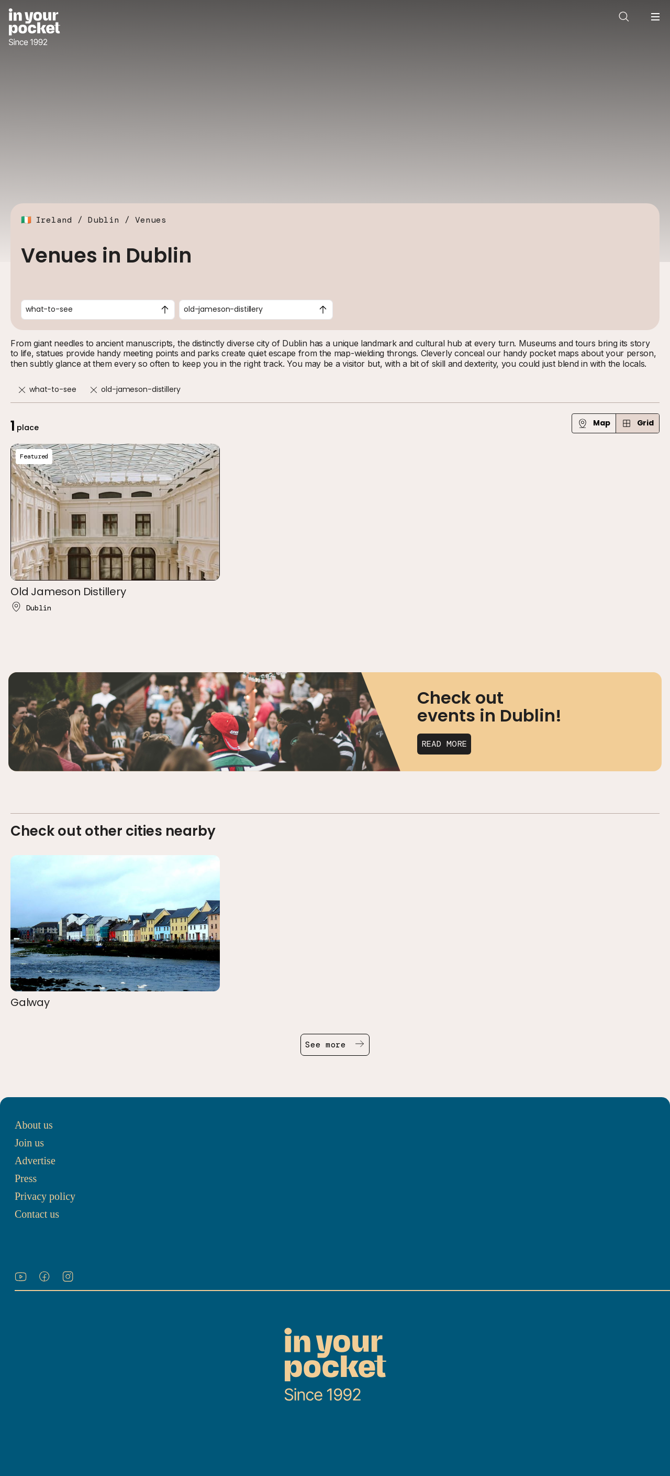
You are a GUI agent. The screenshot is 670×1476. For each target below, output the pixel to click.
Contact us (37, 1214)
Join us (29, 1143)
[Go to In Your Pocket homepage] (34, 28)
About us (34, 1125)
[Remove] (22, 390)
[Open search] (624, 16)
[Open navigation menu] (655, 16)
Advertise (35, 1160)
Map (593, 423)
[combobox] (98, 310)
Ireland (54, 219)
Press (26, 1178)
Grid (637, 423)
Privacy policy (45, 1196)
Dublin (103, 219)
